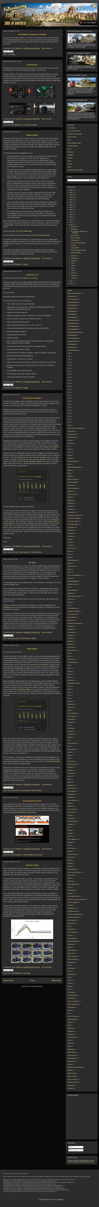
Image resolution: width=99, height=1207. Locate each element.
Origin (40, 453)
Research (70, 857)
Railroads (70, 842)
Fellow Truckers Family (74, 596)
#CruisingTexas (72, 335)
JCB (69, 698)
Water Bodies (71, 1052)
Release (70, 851)
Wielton (70, 1064)
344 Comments (47, 119)
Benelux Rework (72, 461)
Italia (69, 692)
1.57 (69, 413)
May (72, 268)
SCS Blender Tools (73, 911)
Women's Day (71, 1073)
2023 (71, 197)
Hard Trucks (71, 647)
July (72, 263)
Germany (70, 626)
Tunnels (70, 1010)
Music (69, 779)
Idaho (69, 674)
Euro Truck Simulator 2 (14, 125)
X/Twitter (70, 164)
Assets (69, 449)
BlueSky (70, 158)
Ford (69, 605)
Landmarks (71, 719)
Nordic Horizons (72, 800)
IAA (69, 665)
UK (68, 1013)
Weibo (69, 161)
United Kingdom (72, 1019)
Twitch (69, 149)
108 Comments (46, 849)
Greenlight (39, 517)
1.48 (69, 383)
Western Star (71, 1061)
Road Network (72, 869)
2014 (71, 219)
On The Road (71, 809)
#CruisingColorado (73, 302)
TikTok (69, 167)
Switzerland (71, 962)
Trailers (70, 983)
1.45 (69, 374)
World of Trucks (72, 137)
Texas (69, 971)
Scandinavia (71, 890)
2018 (71, 210)
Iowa (69, 686)
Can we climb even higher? (32, 398)
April (72, 270)
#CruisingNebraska (73, 329)
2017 (71, 212)
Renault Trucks (72, 854)
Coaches (70, 506)
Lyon (69, 746)
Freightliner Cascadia (74, 611)
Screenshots (27, 125)
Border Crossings (72, 479)
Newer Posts (8, 980)
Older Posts (56, 980)
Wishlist (70, 1070)
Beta (69, 464)
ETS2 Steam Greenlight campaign (31, 461)
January (73, 278)
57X (69, 422)
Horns (69, 656)
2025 (71, 192)
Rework (70, 866)
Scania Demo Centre (73, 896)
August (73, 261)
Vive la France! (72, 1037)
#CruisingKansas (72, 317)
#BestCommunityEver (74, 293)
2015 (71, 217)
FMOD (69, 602)
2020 (71, 205)
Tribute (70, 986)
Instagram (70, 155)
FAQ (69, 587)
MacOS (70, 752)
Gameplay (70, 620)
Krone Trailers (72, 716)
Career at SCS (72, 494)
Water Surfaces (72, 1055)
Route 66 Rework (72, 884)
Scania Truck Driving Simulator (76, 899)
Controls (70, 542)
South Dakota (71, 938)
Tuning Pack (71, 1007)
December (74, 227)
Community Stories (73, 521)
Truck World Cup (72, 995)
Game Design (71, 617)
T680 (69, 965)
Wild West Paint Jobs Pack (75, 1067)
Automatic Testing (32, 865)
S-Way (69, 887)
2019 (71, 207)
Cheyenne (70, 500)
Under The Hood (72, 1016)
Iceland (70, 671)
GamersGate (20, 453)
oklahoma (70, 806)
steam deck (71, 953)
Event (69, 578)
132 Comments (47, 967)
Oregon (70, 815)
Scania (70, 893)
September (74, 258)
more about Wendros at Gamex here (24, 812)
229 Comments (46, 48)
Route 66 (70, 881)
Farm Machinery (72, 590)
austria (69, 455)
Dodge (69, 557)
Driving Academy (72, 560)
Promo (69, 836)
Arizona (70, 440)
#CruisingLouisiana (73, 320)
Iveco (69, 695)
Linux (69, 725)
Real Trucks (38, 855)
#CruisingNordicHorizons (75, 332)
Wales (69, 1046)
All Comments (73, 1150)
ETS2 (69, 572)
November (74, 229)
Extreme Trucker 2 (73, 584)
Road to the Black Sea (74, 872)
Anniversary (71, 431)
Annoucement (71, 434)
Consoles (70, 536)
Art (68, 446)
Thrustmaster (71, 974)
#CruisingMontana (73, 326)
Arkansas (70, 443)
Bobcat (70, 470)
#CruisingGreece (72, 305)
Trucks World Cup (73, 1004)
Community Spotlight (73, 518)
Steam (69, 947)
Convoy (70, 545)
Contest (70, 539)
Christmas (70, 503)
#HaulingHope (72, 344)
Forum (69, 140)
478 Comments (47, 632)
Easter (69, 563)
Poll (69, 827)
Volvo (69, 1040)
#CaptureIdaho (72, 296)
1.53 (69, 401)
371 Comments (46, 258)
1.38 (69, 353)
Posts (71, 1147)
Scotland (70, 905)
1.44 (69, 371)
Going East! (71, 632)
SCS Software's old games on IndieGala (32, 34)
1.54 (69, 404)
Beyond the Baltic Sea (74, 467)
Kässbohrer (71, 704)
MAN (69, 758)
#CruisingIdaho (72, 311)
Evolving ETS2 (32, 65)
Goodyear (70, 635)
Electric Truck (71, 566)
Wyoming (70, 1085)
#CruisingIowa (72, 314)
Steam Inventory (72, 956)
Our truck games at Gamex (32, 801)
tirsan (69, 977)
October (73, 256)
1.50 (69, 392)
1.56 (69, 410)
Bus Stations (71, 485)
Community (11, 54)
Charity (70, 497)
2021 (71, 202)
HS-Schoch (71, 659)
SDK (69, 926)
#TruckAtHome (72, 347)
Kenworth (70, 707)
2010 (71, 283)
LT (68, 740)
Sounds (70, 935)
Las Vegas (71, 722)
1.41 (69, 362)
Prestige (70, 833)
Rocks (69, 878)
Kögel (69, 710)
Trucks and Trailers (73, 1001)
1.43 (69, 368)
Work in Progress (72, 1079)
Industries (70, 680)
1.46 (69, 377)
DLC (69, 554)
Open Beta (71, 812)
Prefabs (70, 830)
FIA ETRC (70, 599)
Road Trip (70, 875)
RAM (69, 845)
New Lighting (71, 791)
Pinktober (70, 824)
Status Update (32, 649)
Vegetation (71, 1031)
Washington (71, 1049)
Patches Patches (32, 135)
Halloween (71, 641)
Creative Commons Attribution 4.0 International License (81, 1161)
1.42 (69, 365)
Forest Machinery (72, 608)
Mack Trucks (71, 749)
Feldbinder (71, 593)
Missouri (70, 767)
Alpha (69, 425)
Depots (70, 551)
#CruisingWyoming (73, 338)
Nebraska (70, 785)
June (72, 265)
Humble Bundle (72, 662)
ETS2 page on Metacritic (15, 668)
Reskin (70, 860)
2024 (71, 195)
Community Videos (73, 524)
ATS (69, 452)
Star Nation (71, 944)
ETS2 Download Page (42, 235)
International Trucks (73, 683)
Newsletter (71, 797)
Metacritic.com (54, 666)
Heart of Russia (72, 650)
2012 (71, 224)
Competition (71, 527)
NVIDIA (70, 803)
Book (69, 473)
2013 (71, 222)
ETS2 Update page (25, 231)
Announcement (72, 437)
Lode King (70, 728)
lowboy (70, 737)
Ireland (70, 689)
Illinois (69, 677)
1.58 (69, 416)
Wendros (18, 806)
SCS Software (72, 128)
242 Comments (47, 784)
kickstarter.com (49, 605)
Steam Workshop (72, 959)
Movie (69, 776)
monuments (71, 773)
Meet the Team (72, 764)
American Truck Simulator (75, 134)
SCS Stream (71, 923)
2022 (71, 200)
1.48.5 (69, 386)
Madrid (70, 755)
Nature (69, 782)
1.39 (69, 356)
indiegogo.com (8, 607)
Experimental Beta (73, 581)
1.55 (69, 407)
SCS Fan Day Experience (75, 914)
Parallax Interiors (72, 821)
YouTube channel (72, 146)
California (70, 491)
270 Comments (46, 546)
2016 (71, 214)
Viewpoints (71, 1034)
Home (32, 980)
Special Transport (72, 941)
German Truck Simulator (74, 623)
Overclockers (43, 664)
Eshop (69, 569)
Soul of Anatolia (72, 932)
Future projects (72, 614)
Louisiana (70, 734)
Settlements (71, 929)
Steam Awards (72, 950)
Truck (69, 989)
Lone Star (70, 731)
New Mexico (71, 794)
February (73, 275)
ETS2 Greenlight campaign (22, 689)
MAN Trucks (71, 761)
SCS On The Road (73, 917)
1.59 (69, 419)
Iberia (69, 668)
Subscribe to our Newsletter (75, 170)
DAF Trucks (71, 548)
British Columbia (72, 482)
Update (34, 125)
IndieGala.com (17, 40)
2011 (71, 281)
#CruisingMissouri (73, 323)
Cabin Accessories (73, 488)
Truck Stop (71, 992)
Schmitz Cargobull (73, 902)
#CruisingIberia (72, 308)
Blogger (60, 1199)
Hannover (70, 644)
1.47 (69, 380)
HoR (69, 653)
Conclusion (71, 533)
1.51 (69, 395)
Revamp (70, 863)
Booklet (70, 476)
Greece (70, 638)
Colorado (70, 509)
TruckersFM (71, 998)
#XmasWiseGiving (73, 350)
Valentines (70, 1028)
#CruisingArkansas (73, 299)
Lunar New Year (72, 743)
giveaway (70, 629)
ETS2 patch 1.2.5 (32, 275)
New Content (71, 788)
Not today (32, 562)
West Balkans (71, 1058)
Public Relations (36, 552)
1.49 (69, 389)
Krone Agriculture (72, 713)
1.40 (69, 359)
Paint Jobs (71, 818)
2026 (71, 190)
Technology (27, 973)
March (73, 273)
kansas (70, 701)
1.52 (69, 398)
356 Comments (47, 382)
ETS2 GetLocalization (53, 761)
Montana (70, 770)
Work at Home (72, 1076)
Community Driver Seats (74, 515)
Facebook (70, 152)
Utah (69, 1025)
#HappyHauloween (73, 341)
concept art (71, 530)
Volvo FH (70, 1043)
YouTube (70, 1088)
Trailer (69, 980)
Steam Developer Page (74, 143)
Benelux (70, 458)
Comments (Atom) (37, 986)
